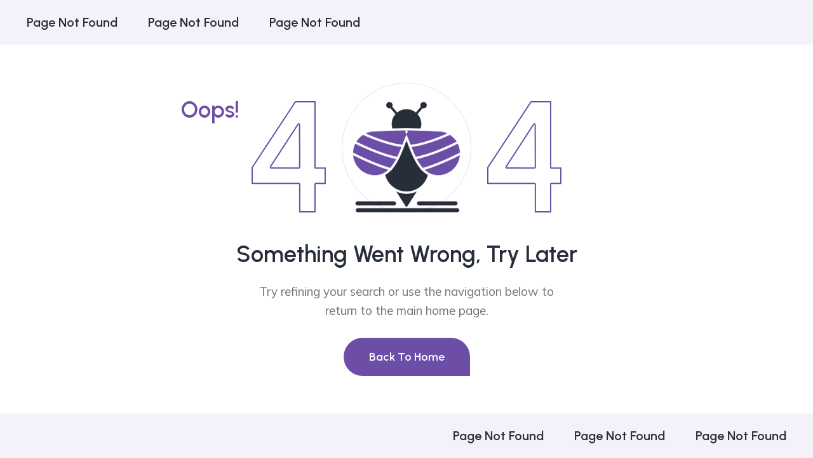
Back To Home (407, 357)
